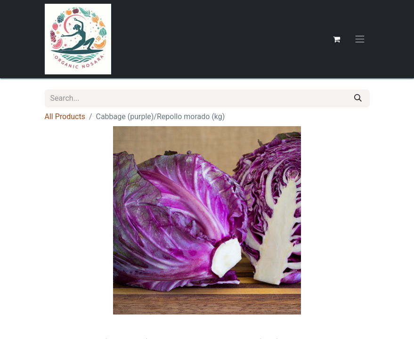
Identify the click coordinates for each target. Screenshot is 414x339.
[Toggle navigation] (360, 39)
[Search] (358, 98)
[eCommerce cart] (336, 39)
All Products (65, 116)
